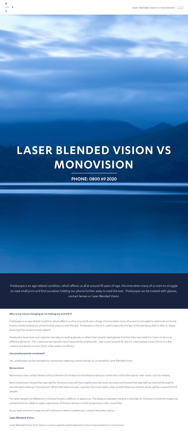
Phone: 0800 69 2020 (94, 179)
